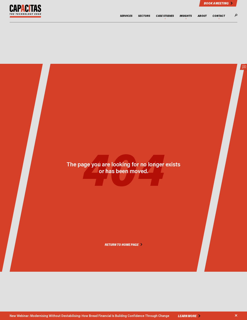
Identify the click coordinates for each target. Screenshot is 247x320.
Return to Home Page (122, 245)
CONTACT (218, 16)
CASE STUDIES (165, 16)
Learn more (187, 316)
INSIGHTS (186, 16)
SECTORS (144, 16)
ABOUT (202, 16)
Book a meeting (216, 3)
